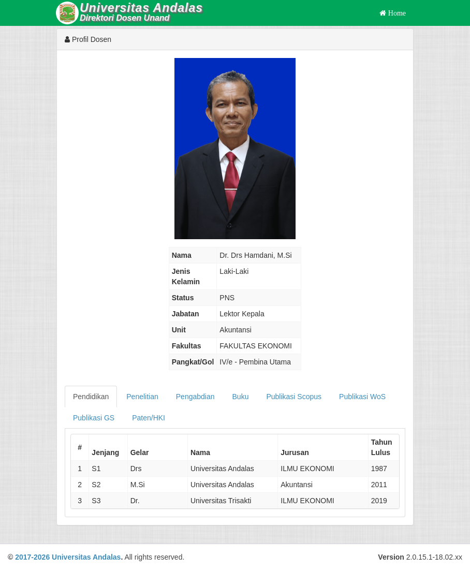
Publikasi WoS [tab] (362, 396)
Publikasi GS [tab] (93, 418)
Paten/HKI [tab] (148, 418)
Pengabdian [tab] (195, 396)
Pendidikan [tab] (91, 396)
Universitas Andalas (86, 557)
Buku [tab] (240, 396)
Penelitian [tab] (142, 396)
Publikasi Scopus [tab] (293, 396)
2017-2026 (32, 557)
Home (396, 13)
